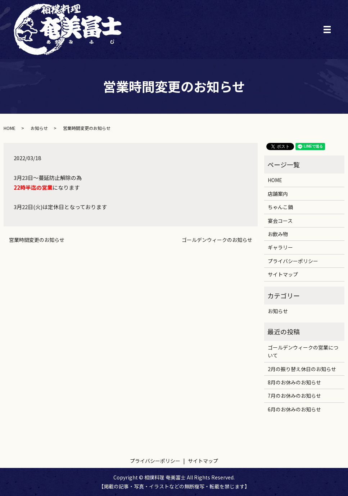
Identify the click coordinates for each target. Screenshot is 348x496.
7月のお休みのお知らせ (294, 395)
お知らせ (39, 128)
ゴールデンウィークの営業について (303, 351)
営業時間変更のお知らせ (36, 239)
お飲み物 (278, 234)
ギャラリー (280, 247)
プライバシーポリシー (293, 261)
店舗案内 (278, 193)
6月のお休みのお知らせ (294, 409)
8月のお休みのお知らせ (294, 382)
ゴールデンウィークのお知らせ (217, 239)
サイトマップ (283, 274)
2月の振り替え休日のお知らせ (302, 369)
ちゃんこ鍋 (280, 207)
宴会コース (280, 220)
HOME (9, 128)
